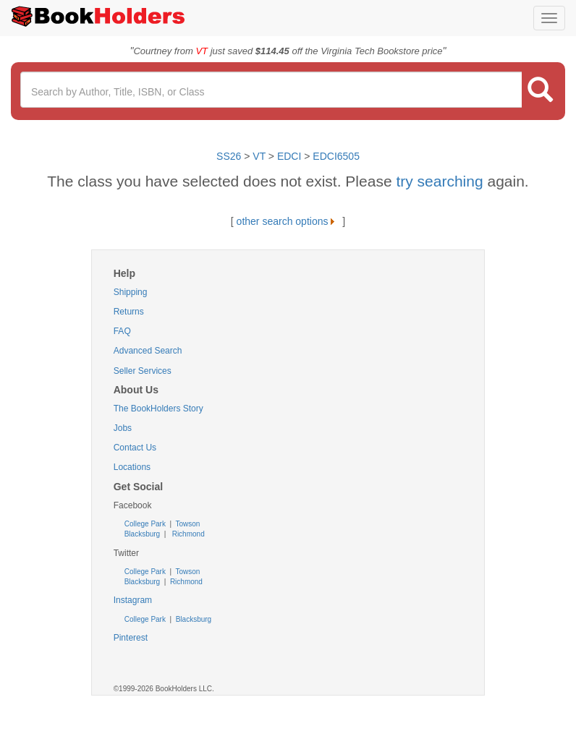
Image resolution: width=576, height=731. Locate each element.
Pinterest (131, 638)
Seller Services (142, 371)
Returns (129, 312)
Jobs (123, 428)
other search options (288, 221)
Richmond (187, 534)
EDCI (289, 156)
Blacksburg (142, 534)
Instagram (133, 600)
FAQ (122, 331)
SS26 (228, 156)
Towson (187, 524)
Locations (132, 467)
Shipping (131, 292)
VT (260, 156)
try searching (441, 181)
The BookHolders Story (158, 408)
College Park (146, 524)
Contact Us (135, 448)
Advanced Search (148, 351)
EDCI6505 (336, 156)
